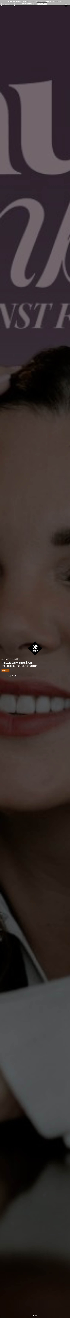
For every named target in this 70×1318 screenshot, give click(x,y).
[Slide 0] (33, 1315)
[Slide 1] (35, 1315)
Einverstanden (42, 3)
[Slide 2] (36, 1315)
